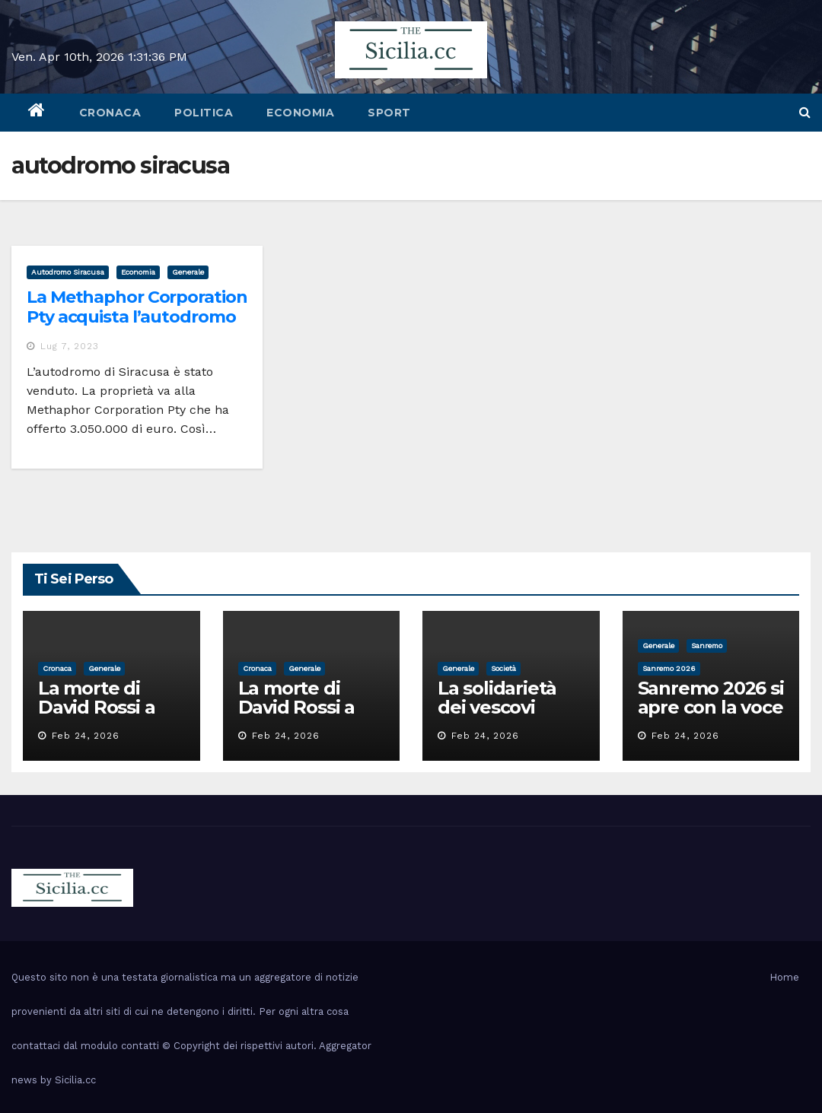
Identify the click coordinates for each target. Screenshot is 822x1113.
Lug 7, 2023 (69, 346)
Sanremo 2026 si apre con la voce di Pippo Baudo (711, 707)
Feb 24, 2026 (85, 735)
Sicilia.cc (75, 1080)
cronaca (110, 112)
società (503, 668)
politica (203, 112)
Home (784, 977)
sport (389, 112)
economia (300, 112)
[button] (805, 112)
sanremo (706, 645)
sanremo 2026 (669, 668)
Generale (188, 272)
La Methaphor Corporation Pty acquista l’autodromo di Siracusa (137, 317)
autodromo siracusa (67, 272)
